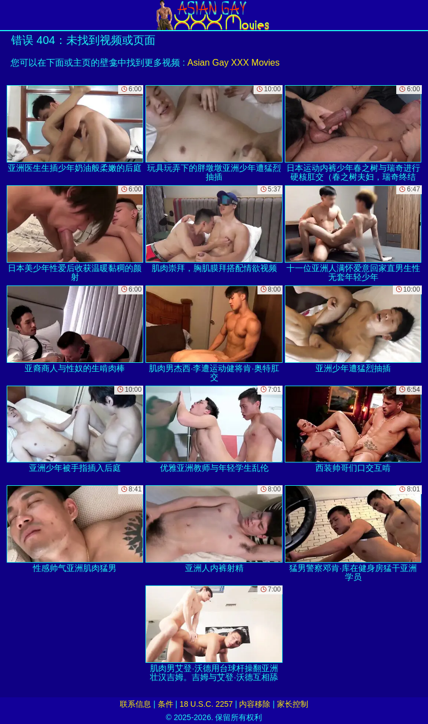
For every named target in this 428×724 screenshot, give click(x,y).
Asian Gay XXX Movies (233, 62)
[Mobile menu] (10, 15)
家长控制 (292, 704)
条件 (165, 704)
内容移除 (254, 704)
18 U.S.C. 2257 (206, 704)
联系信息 (135, 704)
